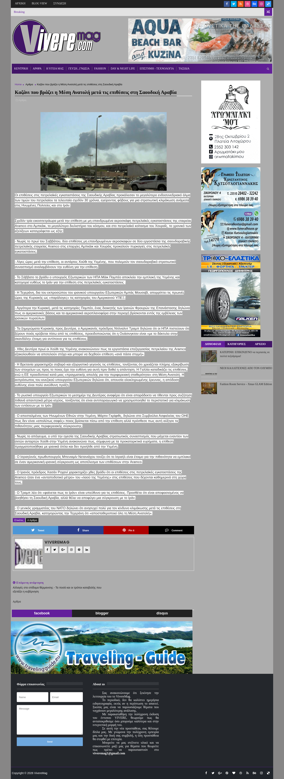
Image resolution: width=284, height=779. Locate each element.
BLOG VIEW (39, 3)
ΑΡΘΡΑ (37, 68)
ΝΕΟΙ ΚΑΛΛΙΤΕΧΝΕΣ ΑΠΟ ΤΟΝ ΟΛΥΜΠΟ (246, 368)
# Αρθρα (32, 520)
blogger (101, 613)
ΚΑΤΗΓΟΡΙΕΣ (237, 344)
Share (83, 530)
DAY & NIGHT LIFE (123, 68)
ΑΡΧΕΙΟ (260, 344)
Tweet (37, 530)
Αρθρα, (23, 100)
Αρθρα (29, 84)
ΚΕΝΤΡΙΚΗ (21, 68)
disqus (162, 613)
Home (18, 84)
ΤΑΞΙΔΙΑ (184, 68)
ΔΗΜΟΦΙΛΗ (213, 344)
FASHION (100, 68)
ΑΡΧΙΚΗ (20, 3)
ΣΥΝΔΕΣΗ (59, 3)
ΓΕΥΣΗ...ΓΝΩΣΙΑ (79, 68)
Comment (173, 530)
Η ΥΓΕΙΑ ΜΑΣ (55, 68)
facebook (42, 613)
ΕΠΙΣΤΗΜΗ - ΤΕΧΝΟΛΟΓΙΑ (157, 68)
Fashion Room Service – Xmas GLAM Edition (246, 384)
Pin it (128, 530)
